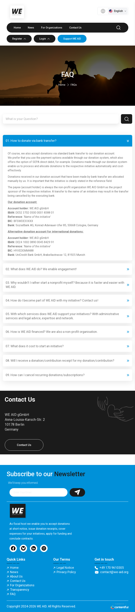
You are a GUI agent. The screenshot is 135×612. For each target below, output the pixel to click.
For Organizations (51, 27)
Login (44, 38)
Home (17, 27)
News (31, 27)
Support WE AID (72, 38)
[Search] (126, 119)
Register (19, 38)
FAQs (74, 84)
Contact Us (75, 27)
